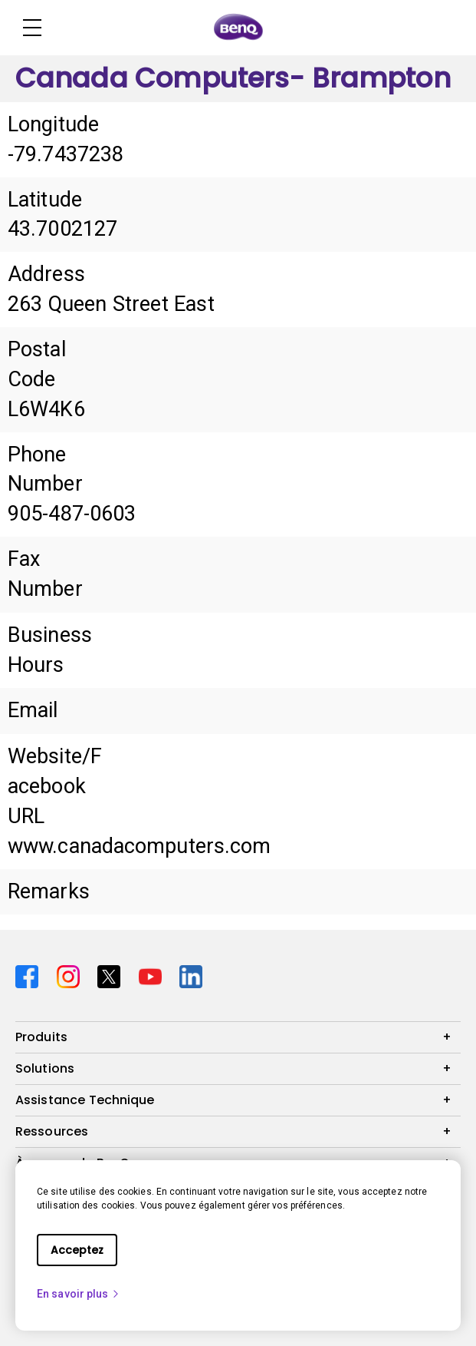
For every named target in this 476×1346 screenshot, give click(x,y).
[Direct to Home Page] (238, 28)
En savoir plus (78, 1294)
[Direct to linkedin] (190, 975)
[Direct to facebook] (29, 975)
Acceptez (77, 1250)
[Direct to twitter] (111, 975)
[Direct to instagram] (71, 975)
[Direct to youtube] (153, 975)
